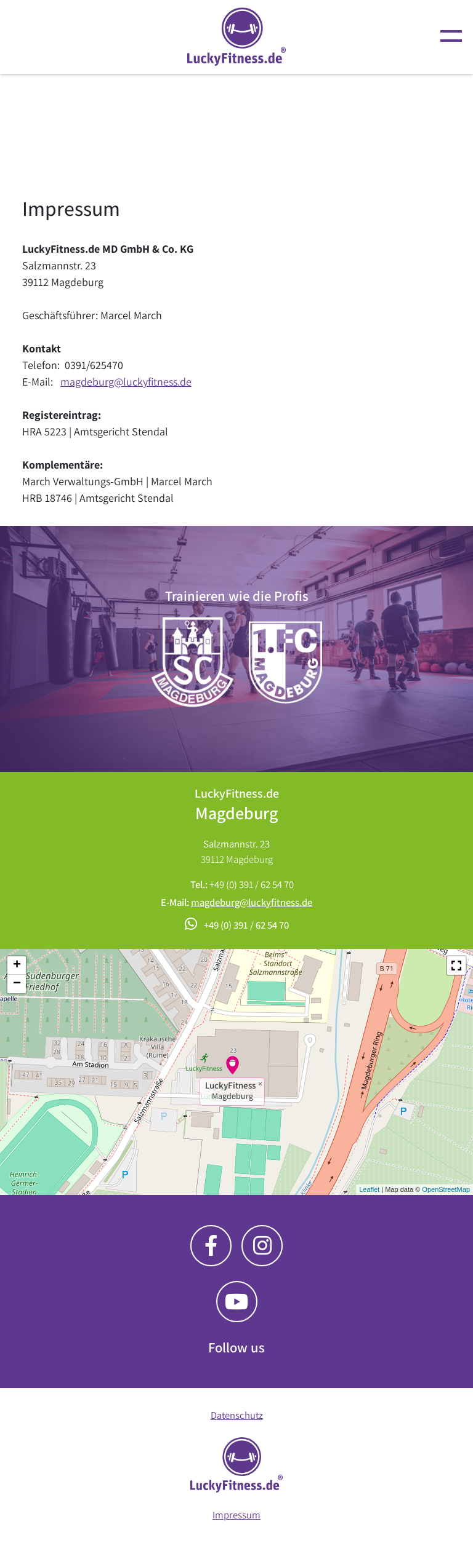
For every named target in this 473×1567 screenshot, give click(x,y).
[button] (456, 965)
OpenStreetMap (446, 1189)
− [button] (17, 984)
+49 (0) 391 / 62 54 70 (251, 884)
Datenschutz (237, 1415)
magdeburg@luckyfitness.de (126, 382)
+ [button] (17, 965)
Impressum (236, 1514)
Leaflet (369, 1189)
